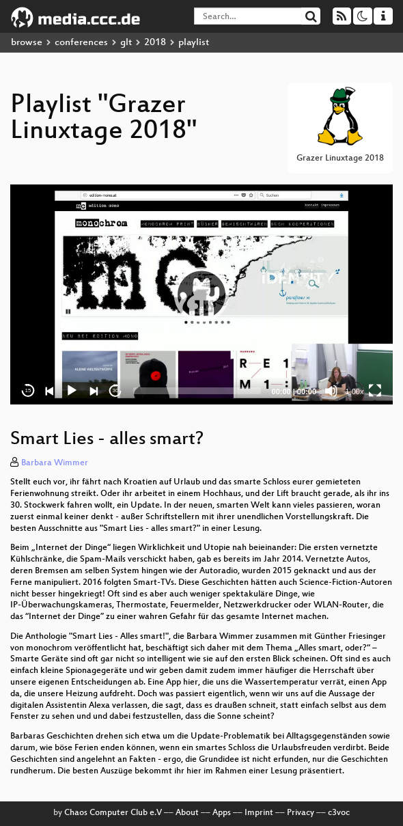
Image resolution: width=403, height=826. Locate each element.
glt (126, 43)
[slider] (197, 390)
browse (26, 43)
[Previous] (50, 391)
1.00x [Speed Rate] (355, 391)
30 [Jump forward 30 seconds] (116, 390)
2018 (155, 43)
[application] (201, 294)
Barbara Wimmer (54, 463)
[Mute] (331, 391)
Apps (221, 813)
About (187, 813)
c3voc (339, 813)
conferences (81, 43)
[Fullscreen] (375, 391)
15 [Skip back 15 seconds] (28, 390)
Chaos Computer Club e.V (113, 813)
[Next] (93, 391)
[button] (201, 294)
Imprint (259, 813)
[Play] (72, 391)
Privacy (300, 813)
